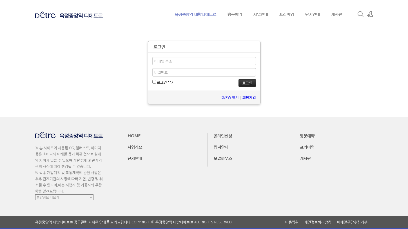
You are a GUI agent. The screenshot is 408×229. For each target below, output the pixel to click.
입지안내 (221, 147)
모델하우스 (223, 158)
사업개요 (135, 147)
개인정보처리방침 (317, 222)
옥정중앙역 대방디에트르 (195, 14)
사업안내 (260, 14)
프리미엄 (286, 14)
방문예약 (235, 14)
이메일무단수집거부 (352, 222)
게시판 (336, 14)
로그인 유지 (163, 82)
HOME (134, 135)
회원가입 (249, 97)
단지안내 (312, 14)
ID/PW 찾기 (230, 97)
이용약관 (292, 222)
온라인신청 (223, 135)
